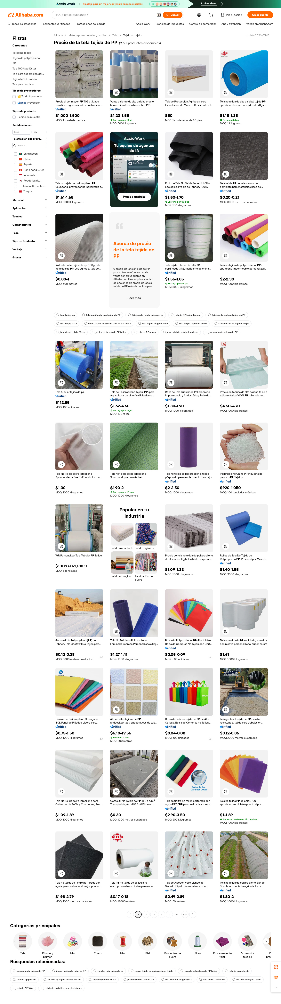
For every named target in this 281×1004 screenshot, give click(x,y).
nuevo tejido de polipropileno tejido (152, 971)
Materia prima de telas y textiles (87, 35)
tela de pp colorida (237, 971)
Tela (114, 35)
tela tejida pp (65, 315)
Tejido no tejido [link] (132, 35)
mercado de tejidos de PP (222, 332)
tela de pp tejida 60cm (70, 332)
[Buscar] (172, 15)
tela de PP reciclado (212, 979)
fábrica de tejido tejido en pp (145, 315)
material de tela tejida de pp (180, 332)
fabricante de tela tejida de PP (226, 315)
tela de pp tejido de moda (191, 323)
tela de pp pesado (24, 979)
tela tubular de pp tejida (176, 979)
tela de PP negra (145, 332)
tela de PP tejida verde (246, 979)
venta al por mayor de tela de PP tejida (107, 323)
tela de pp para (66, 323)
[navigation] (29, 475)
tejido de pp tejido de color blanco (61, 988)
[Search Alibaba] (104, 15)
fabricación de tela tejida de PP (101, 315)
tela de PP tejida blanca (186, 315)
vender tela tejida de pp (108, 971)
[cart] (212, 15)
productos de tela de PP (139, 979)
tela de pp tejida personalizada (62, 979)
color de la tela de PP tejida (109, 332)
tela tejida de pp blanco (153, 323)
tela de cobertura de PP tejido (199, 971)
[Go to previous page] (130, 914)
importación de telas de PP (69, 971)
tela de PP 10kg (23, 988)
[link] (276, 967)
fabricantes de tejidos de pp (231, 323)
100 (185, 914)
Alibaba (58, 35)
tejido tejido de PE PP (102, 979)
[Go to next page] (192, 914)
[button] (159, 14)
